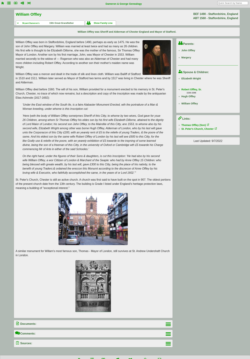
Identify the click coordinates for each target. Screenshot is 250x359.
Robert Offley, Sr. (191, 89)
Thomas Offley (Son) (193, 125)
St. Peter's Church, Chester (197, 128)
